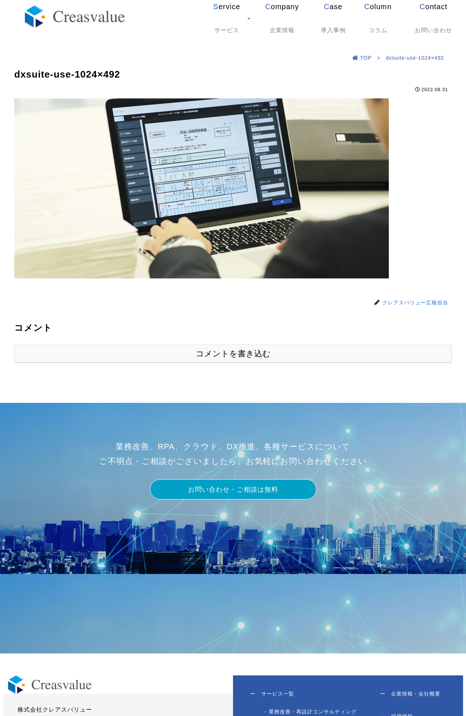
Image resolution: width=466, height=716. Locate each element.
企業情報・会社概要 (409, 695)
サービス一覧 (273, 695)
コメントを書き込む (233, 353)
